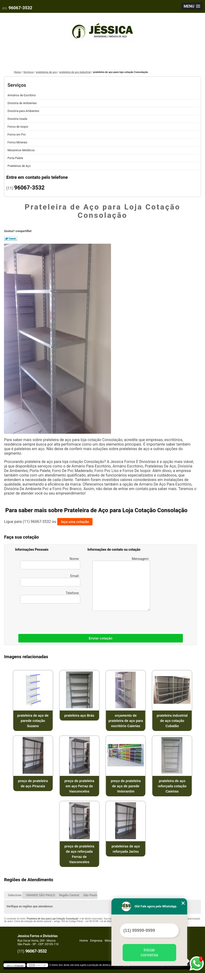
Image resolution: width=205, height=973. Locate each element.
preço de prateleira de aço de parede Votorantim (125, 786)
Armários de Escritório (21, 95)
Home (84, 940)
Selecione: (15, 895)
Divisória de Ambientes (22, 103)
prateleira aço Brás (79, 715)
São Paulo (90, 895)
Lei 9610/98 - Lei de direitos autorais (104, 921)
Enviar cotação (100, 638)
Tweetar (10, 238)
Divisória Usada (17, 119)
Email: (50, 580)
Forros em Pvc (16, 134)
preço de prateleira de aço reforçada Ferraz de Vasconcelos (79, 854)
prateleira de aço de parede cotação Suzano (33, 721)
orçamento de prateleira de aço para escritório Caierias (126, 721)
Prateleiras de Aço (19, 166)
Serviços (16, 85)
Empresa (96, 940)
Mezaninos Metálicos (21, 150)
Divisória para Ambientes (23, 111)
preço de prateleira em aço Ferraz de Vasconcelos (79, 786)
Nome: (50, 563)
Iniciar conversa (149, 952)
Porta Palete (15, 158)
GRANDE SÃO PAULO (40, 895)
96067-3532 (20, 7)
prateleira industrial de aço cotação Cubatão (172, 721)
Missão (110, 940)
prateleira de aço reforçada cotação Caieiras (172, 786)
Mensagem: (121, 584)
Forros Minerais (17, 142)
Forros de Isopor (18, 126)
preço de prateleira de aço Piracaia (33, 783)
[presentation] (45, 617)
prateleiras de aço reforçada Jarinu (125, 848)
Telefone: (50, 597)
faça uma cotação (75, 522)
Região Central (69, 895)
